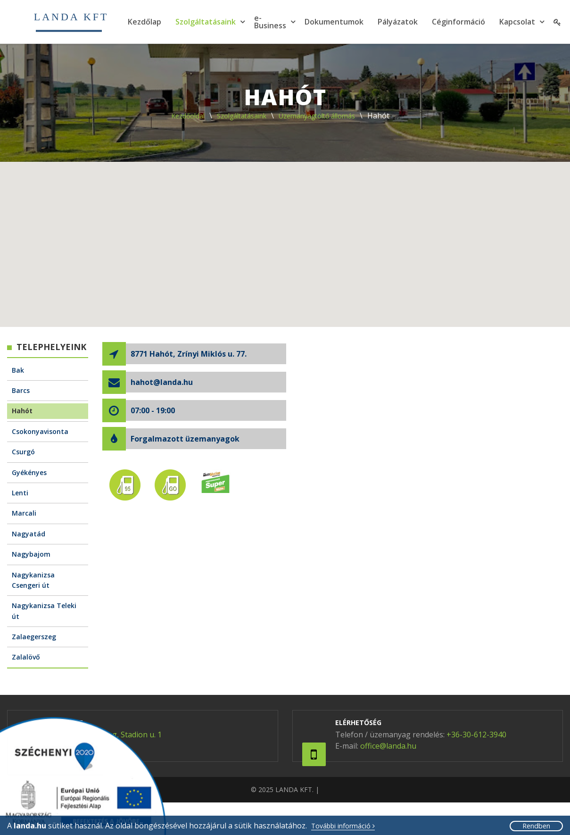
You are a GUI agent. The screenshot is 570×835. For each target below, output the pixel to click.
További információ (343, 826)
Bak (18, 370)
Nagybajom (31, 554)
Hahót (22, 410)
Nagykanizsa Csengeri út (33, 580)
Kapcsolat (517, 22)
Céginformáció (458, 22)
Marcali (24, 513)
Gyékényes (29, 472)
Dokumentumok (334, 22)
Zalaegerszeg (34, 636)
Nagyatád (28, 533)
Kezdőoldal (188, 115)
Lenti (20, 492)
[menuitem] (144, 21)
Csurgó (23, 451)
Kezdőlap (144, 22)
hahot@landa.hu (162, 382)
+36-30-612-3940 (476, 734)
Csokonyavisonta (40, 431)
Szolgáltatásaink (205, 22)
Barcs (21, 390)
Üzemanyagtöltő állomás (317, 115)
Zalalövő (26, 656)
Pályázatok (398, 22)
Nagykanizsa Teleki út (44, 610)
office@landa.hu (388, 746)
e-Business (270, 22)
